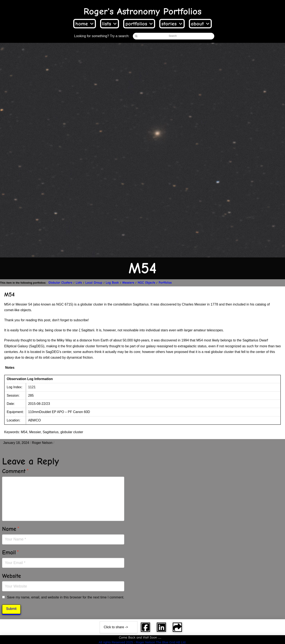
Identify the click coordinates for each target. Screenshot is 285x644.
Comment (15, 471)
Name (10, 529)
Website (11, 576)
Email (10, 552)
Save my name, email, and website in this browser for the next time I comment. (65, 597)
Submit (11, 608)
